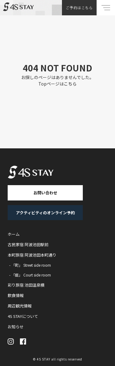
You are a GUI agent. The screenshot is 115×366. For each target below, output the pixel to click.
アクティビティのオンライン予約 (45, 212)
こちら (70, 84)
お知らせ (16, 327)
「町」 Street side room (31, 265)
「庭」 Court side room (31, 274)
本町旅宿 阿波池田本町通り (32, 255)
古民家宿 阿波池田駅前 (28, 244)
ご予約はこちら (79, 7)
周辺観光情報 (20, 306)
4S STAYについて (23, 316)
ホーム (14, 234)
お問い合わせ (45, 193)
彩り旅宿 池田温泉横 (26, 285)
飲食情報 (16, 295)
